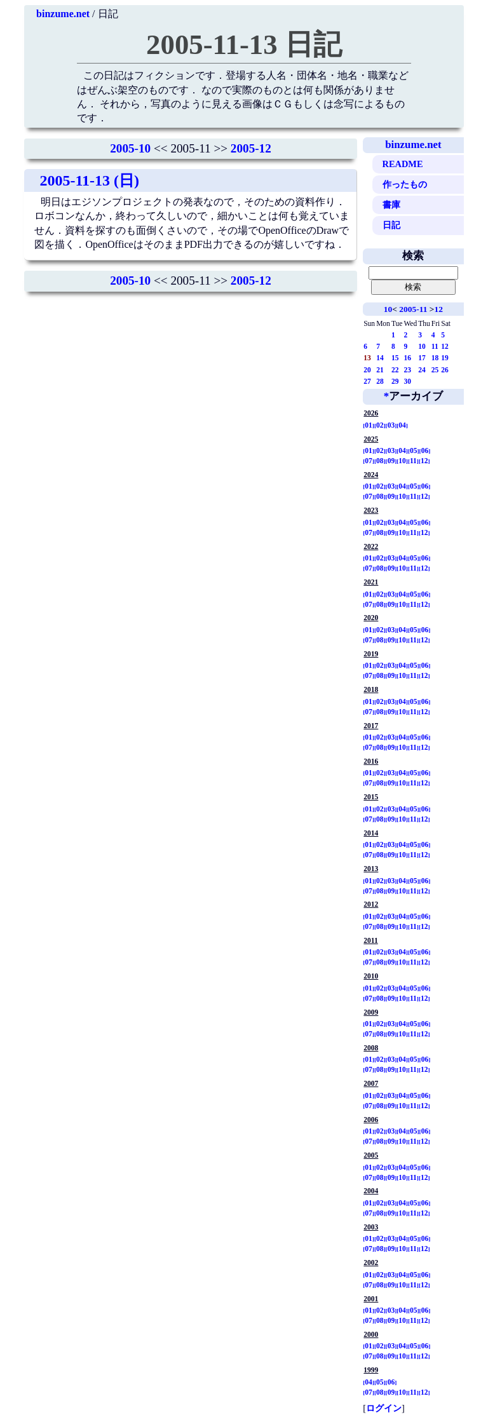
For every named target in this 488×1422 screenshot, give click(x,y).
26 (445, 370)
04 (402, 425)
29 (395, 381)
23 (407, 370)
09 (391, 460)
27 (367, 381)
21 (380, 370)
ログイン (384, 1408)
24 (422, 370)
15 (395, 358)
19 (445, 358)
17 (422, 358)
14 (380, 358)
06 (425, 450)
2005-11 (413, 309)
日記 (391, 225)
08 (380, 460)
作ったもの (405, 184)
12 (439, 309)
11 (434, 346)
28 (380, 381)
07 (368, 460)
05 (413, 450)
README (403, 164)
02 (380, 425)
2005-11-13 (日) (89, 180)
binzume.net (63, 13)
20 (367, 370)
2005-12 (251, 148)
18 (435, 358)
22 (395, 370)
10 (388, 309)
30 (407, 381)
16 (407, 358)
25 (435, 370)
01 (368, 425)
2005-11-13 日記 (244, 44)
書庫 (391, 205)
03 (391, 425)
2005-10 (130, 148)
